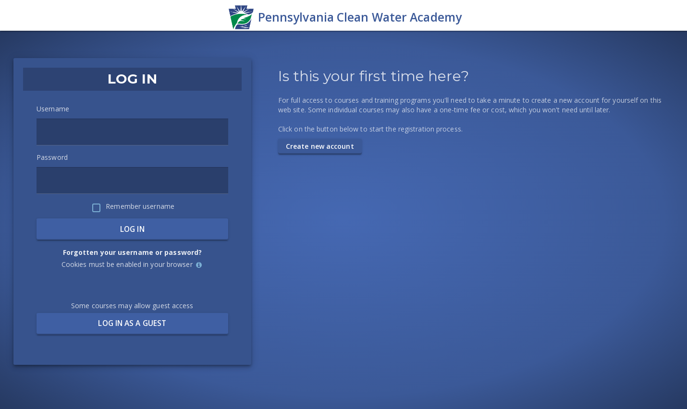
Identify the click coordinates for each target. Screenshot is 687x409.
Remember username (140, 206)
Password (52, 157)
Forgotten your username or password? (132, 252)
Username (53, 108)
